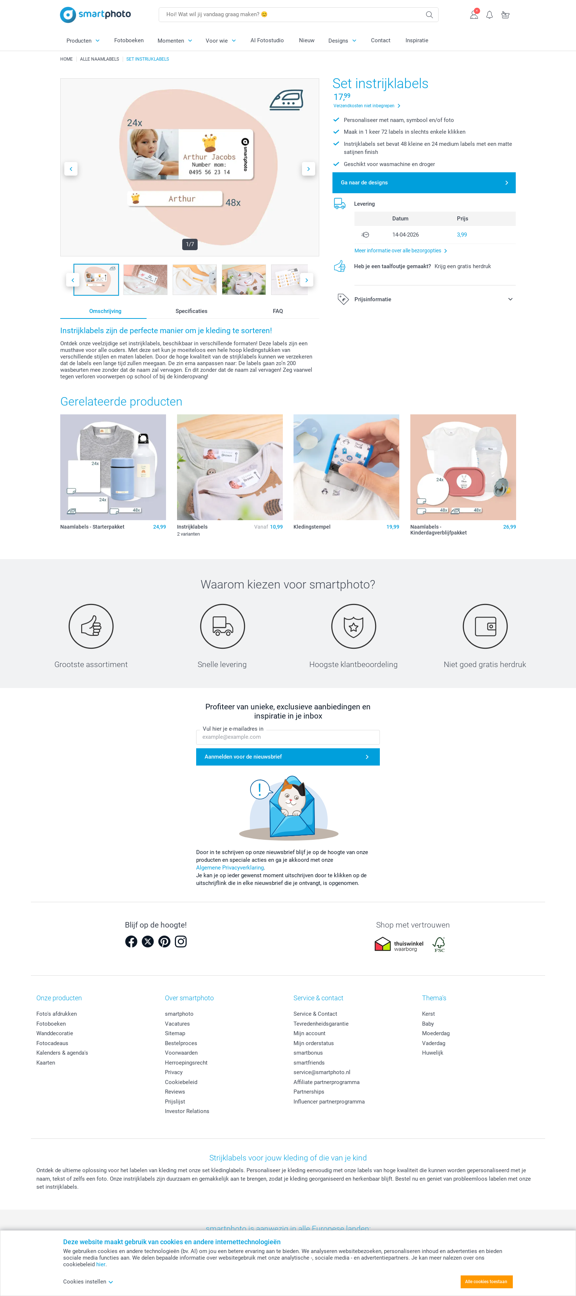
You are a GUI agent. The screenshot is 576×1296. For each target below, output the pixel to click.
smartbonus (308, 1053)
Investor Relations (187, 1111)
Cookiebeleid (181, 1082)
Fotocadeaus (52, 1043)
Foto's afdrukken (56, 1014)
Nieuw (306, 40)
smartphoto (179, 1014)
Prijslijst (175, 1101)
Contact (380, 40)
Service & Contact (315, 1014)
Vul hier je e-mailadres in (233, 729)
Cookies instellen (88, 1281)
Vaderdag (433, 1043)
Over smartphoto (189, 998)
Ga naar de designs (364, 182)
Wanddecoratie (54, 1033)
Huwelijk (432, 1053)
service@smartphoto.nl (322, 1072)
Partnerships (309, 1091)
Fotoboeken (129, 40)
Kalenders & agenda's (62, 1053)
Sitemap (175, 1033)
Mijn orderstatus (314, 1043)
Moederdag (436, 1033)
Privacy (174, 1072)
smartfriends (309, 1062)
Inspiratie (417, 40)
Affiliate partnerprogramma (327, 1082)
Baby (428, 1023)
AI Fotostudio (267, 40)
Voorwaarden (181, 1053)
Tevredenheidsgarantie (321, 1023)
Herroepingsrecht (186, 1062)
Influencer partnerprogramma (329, 1101)
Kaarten (45, 1062)
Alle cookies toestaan (486, 1281)
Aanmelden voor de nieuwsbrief (243, 756)
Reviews (175, 1091)
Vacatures (177, 1023)
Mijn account (309, 1033)
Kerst (428, 1014)
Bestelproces (181, 1043)
